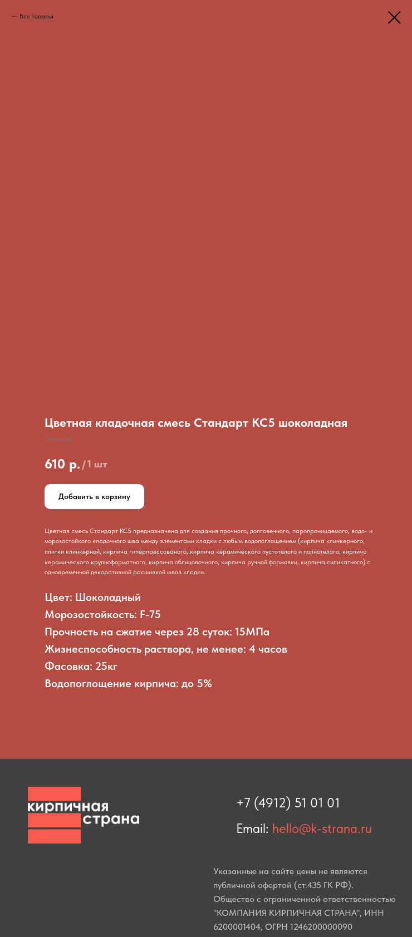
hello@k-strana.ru (322, 828)
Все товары (36, 16)
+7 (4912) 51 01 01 (288, 803)
